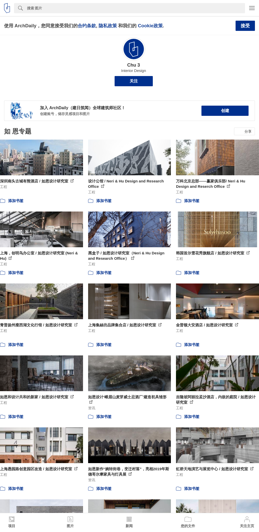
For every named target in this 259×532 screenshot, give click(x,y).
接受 (245, 25)
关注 (134, 81)
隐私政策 (108, 25)
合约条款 (87, 25)
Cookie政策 (150, 25)
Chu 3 (133, 65)
